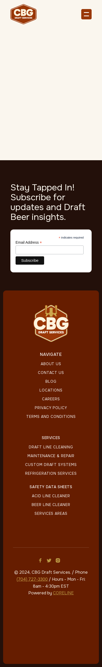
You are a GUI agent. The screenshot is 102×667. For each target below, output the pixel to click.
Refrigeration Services (51, 473)
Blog (51, 381)
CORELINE (63, 593)
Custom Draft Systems (51, 464)
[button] (86, 14)
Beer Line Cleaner (51, 504)
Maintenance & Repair (51, 456)
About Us (51, 364)
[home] (26, 14)
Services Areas (51, 513)
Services (51, 438)
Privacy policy (51, 407)
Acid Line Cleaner (51, 496)
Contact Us (51, 372)
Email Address (29, 242)
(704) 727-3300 (32, 579)
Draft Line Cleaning (51, 447)
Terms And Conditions (51, 416)
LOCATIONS (51, 390)
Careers (51, 399)
